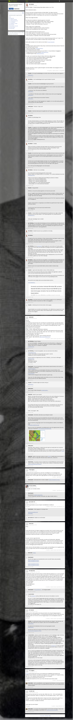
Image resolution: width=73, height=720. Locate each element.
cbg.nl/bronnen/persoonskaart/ (52, 710)
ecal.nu (49, 456)
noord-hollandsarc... (31, 282)
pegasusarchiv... (31, 623)
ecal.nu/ (62, 451)
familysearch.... (30, 75)
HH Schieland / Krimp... (13, 23)
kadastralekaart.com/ (32, 352)
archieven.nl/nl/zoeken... (38, 495)
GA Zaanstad (11, 18)
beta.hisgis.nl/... (31, 384)
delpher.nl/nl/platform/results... (54, 479)
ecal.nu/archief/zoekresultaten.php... (44, 428)
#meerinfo (52, 42)
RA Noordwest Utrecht (13, 26)
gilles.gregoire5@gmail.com (45, 336)
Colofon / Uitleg (21, 32)
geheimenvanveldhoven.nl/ (33, 512)
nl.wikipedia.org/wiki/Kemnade (33, 425)
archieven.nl (33, 596)
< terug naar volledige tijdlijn (45, 715)
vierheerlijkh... (30, 513)
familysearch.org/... (39, 48)
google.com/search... (32, 368)
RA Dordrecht (11, 24)
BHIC (10, 17)
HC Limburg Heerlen (13, 19)
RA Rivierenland (12, 27)
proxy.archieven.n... (38, 589)
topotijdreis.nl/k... (31, 346)
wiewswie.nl (39, 246)
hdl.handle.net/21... (31, 215)
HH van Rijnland (12, 22)
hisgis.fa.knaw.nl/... (31, 373)
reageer (28, 70)
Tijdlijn (26, 1)
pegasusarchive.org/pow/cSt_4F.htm (34, 630)
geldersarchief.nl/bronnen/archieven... (35, 464)
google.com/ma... (31, 358)
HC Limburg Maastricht (13, 20)
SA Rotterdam (11, 28)
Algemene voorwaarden (13, 34)
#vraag (48, 42)
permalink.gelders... (44, 390)
